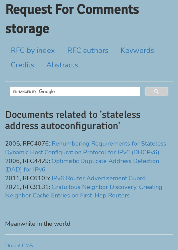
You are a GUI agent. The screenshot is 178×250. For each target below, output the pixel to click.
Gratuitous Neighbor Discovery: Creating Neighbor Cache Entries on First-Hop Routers (83, 191)
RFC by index (33, 50)
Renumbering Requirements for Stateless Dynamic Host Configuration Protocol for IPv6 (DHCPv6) (85, 147)
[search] (74, 92)
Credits (22, 65)
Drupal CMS (19, 245)
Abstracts (62, 65)
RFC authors (87, 50)
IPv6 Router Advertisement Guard (99, 178)
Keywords (137, 50)
